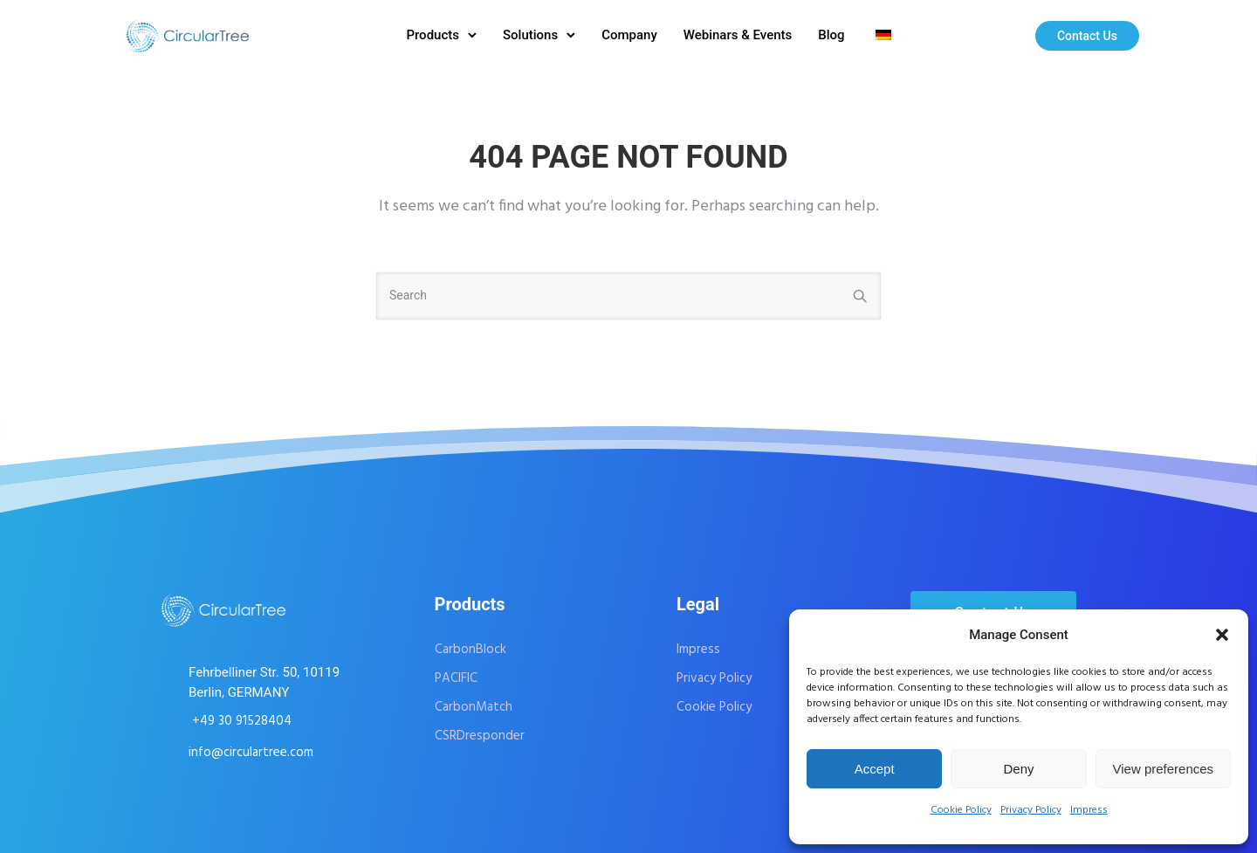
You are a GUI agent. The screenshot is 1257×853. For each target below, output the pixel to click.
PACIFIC (456, 678)
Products (432, 35)
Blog (831, 35)
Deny (1018, 768)
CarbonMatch (473, 707)
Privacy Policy (1030, 810)
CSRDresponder (480, 736)
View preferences (1163, 768)
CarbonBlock (470, 649)
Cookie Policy (961, 810)
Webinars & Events (738, 35)
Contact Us (1087, 36)
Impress (1089, 810)
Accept (875, 768)
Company (629, 35)
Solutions (530, 35)
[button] (1222, 634)
